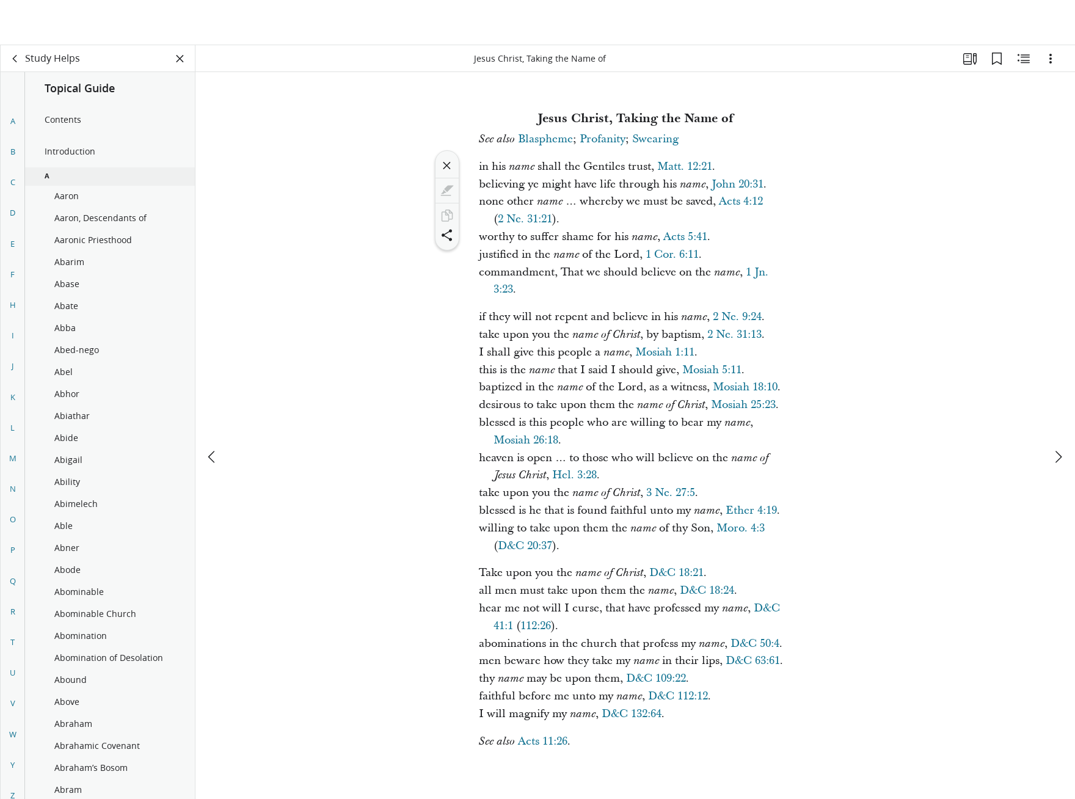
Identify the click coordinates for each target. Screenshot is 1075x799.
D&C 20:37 (525, 545)
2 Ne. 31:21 (525, 219)
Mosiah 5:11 (712, 370)
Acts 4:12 (741, 201)
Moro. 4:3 (740, 528)
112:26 (535, 625)
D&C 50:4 (755, 643)
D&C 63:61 (753, 660)
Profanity (602, 139)
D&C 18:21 (676, 572)
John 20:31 (737, 184)
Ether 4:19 (751, 510)
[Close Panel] (180, 58)
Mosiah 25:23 (743, 404)
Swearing (655, 139)
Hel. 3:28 (574, 475)
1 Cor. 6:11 (672, 254)
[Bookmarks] (997, 58)
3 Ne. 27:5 (670, 492)
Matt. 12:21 (684, 166)
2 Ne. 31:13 (734, 334)
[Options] (1050, 58)
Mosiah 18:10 (745, 387)
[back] (15, 58)
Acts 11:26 (542, 741)
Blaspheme (545, 139)
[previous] (212, 412)
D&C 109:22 (656, 678)
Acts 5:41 (685, 236)
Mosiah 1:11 (664, 352)
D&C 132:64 (631, 713)
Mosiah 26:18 (526, 440)
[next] (1058, 412)
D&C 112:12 (678, 696)
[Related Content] (1023, 58)
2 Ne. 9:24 (737, 316)
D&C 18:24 (707, 590)
